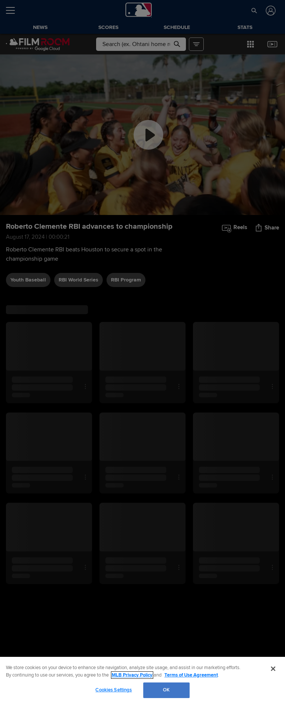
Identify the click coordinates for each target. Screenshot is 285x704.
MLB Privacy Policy (132, 675)
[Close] (273, 669)
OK (166, 690)
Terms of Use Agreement (191, 675)
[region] (142, 680)
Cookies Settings (113, 690)
